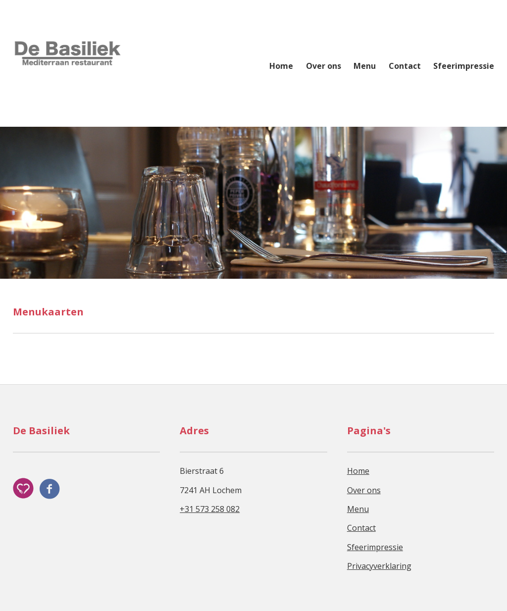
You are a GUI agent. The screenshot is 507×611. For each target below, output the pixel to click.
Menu (365, 65)
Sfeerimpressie (463, 65)
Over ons (323, 65)
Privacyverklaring (379, 565)
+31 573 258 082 (210, 509)
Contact (405, 65)
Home (281, 65)
